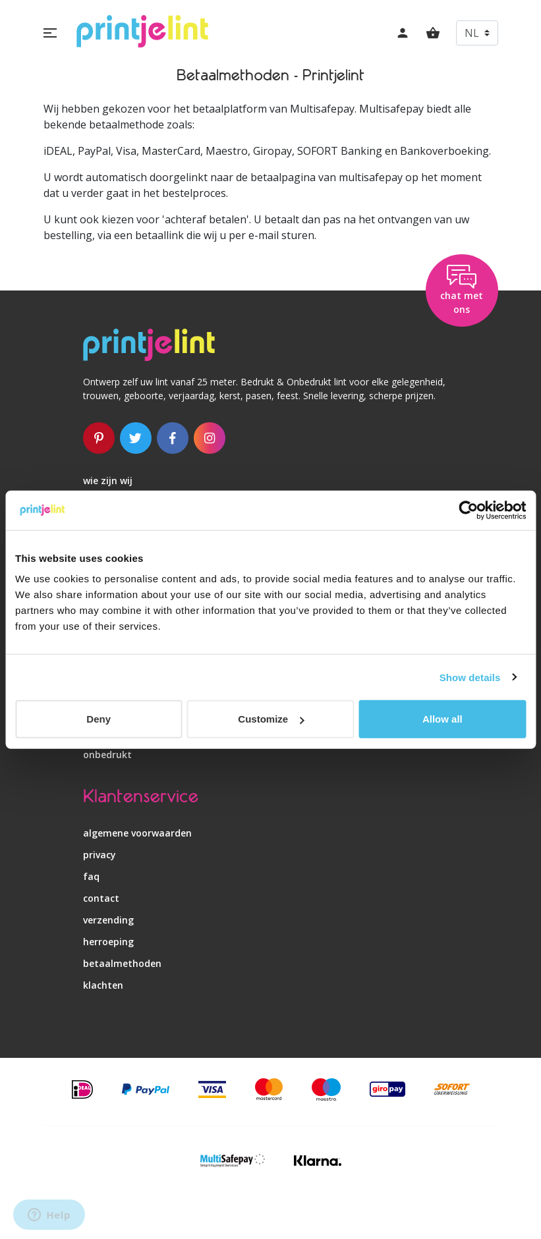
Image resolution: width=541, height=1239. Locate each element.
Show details (470, 676)
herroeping (108, 941)
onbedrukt (107, 754)
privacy (99, 854)
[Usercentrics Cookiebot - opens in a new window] (468, 510)
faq (91, 876)
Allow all (442, 719)
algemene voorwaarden (137, 833)
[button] (50, 33)
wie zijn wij (107, 480)
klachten (103, 985)
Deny (98, 719)
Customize (271, 719)
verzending (108, 920)
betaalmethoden (122, 963)
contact (101, 898)
